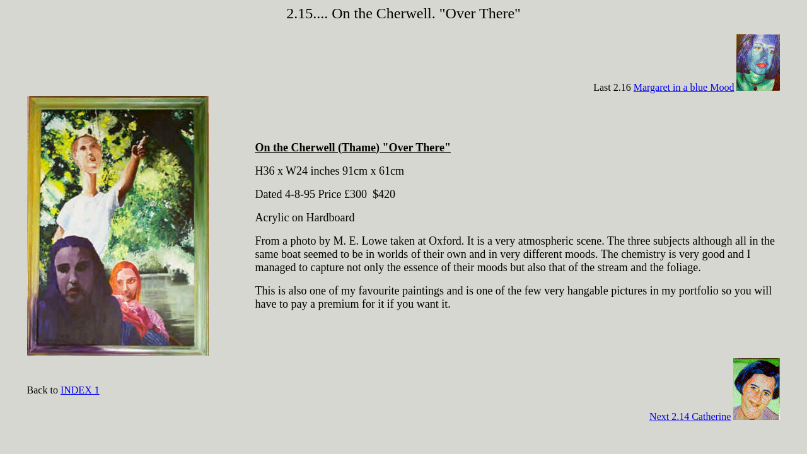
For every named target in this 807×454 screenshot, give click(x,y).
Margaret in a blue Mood (684, 87)
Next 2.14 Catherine (690, 416)
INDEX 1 (80, 390)
